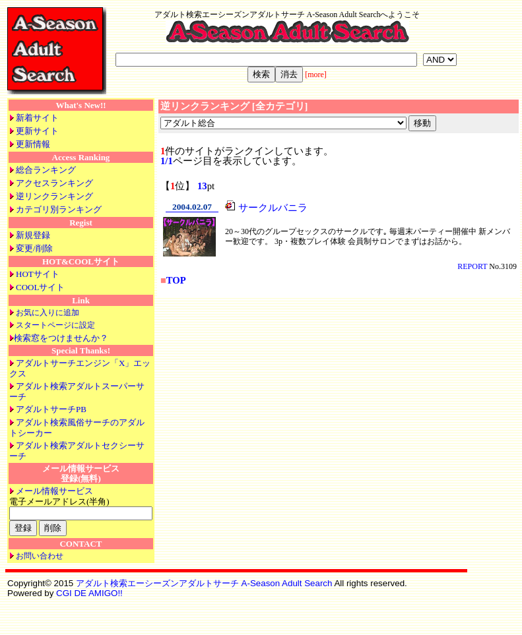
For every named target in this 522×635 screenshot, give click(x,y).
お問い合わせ (39, 555)
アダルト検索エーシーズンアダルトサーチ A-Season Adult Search (204, 583)
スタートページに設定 (55, 325)
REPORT (472, 266)
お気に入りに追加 (47, 312)
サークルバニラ (273, 207)
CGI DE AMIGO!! (89, 593)
